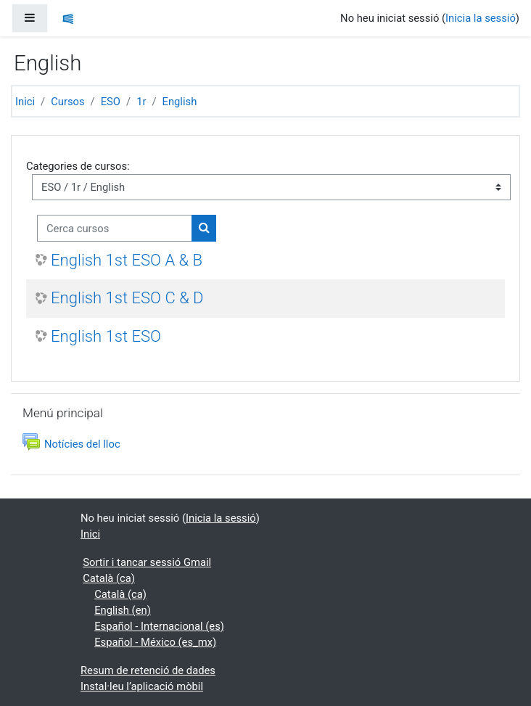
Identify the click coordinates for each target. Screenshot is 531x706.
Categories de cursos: (78, 166)
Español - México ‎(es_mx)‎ (155, 642)
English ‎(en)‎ (122, 610)
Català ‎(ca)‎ (109, 578)
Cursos (67, 101)
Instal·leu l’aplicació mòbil (142, 686)
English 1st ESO (106, 336)
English (179, 101)
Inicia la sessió (480, 18)
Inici (25, 101)
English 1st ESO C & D (127, 298)
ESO (110, 101)
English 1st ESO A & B (126, 260)
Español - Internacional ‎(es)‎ (159, 626)
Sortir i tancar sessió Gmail (147, 562)
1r (141, 101)
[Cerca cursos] (114, 228)
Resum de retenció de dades (148, 670)
